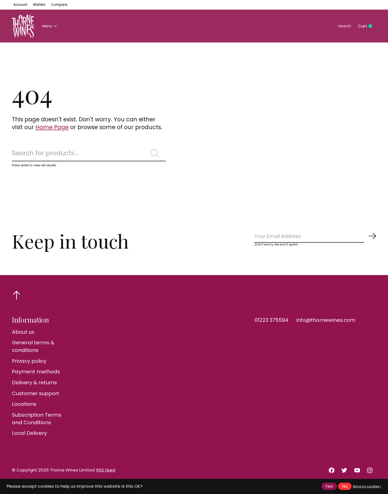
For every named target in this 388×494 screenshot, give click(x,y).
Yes (329, 486)
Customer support (35, 399)
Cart (367, 26)
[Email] (315, 241)
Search (342, 26)
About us (23, 338)
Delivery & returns (34, 388)
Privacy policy (29, 367)
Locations (24, 410)
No (345, 486)
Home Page (52, 127)
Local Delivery (29, 439)
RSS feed (105, 477)
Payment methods (36, 378)
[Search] (89, 155)
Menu (51, 26)
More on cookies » (367, 486)
